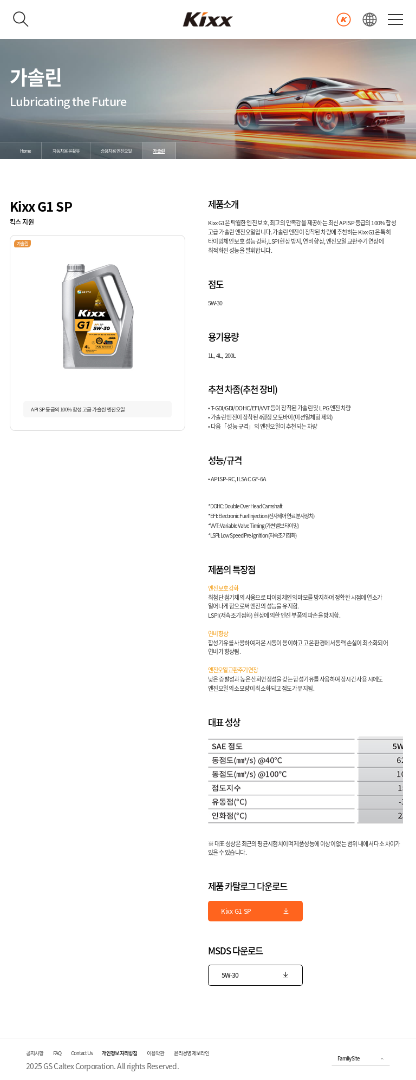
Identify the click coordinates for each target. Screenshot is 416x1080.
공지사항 (34, 1053)
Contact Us (81, 1053)
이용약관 (155, 1053)
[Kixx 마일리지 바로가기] (344, 20)
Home (25, 150)
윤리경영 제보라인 (191, 1053)
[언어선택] (370, 20)
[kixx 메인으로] (208, 19)
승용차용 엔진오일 (116, 150)
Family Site (348, 1058)
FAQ (57, 1053)
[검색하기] (21, 19)
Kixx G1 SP (255, 911)
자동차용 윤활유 (66, 150)
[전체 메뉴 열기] (395, 19)
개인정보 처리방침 (119, 1053)
